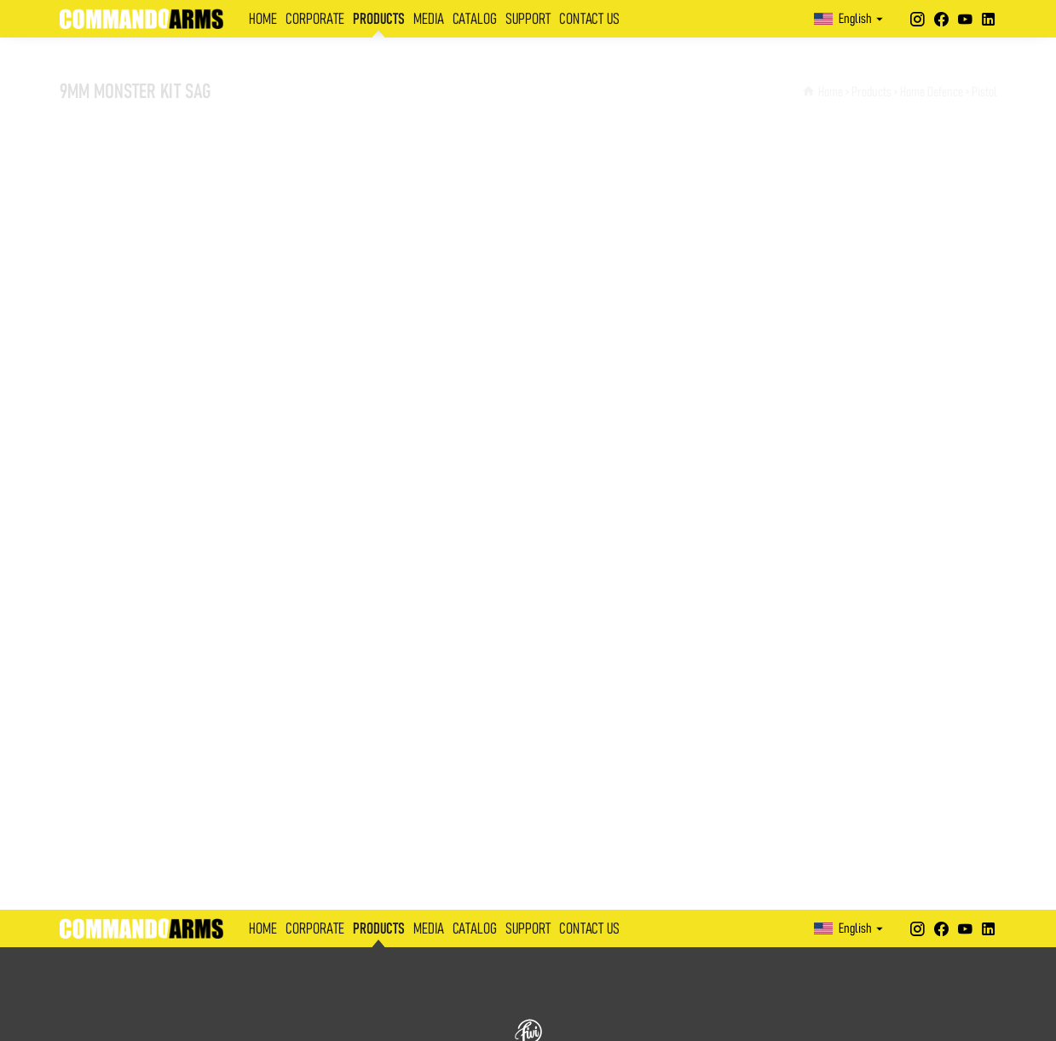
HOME (263, 19)
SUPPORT (528, 19)
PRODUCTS (379, 19)
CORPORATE (315, 19)
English (850, 18)
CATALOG (475, 19)
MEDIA (428, 19)
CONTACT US (589, 19)
